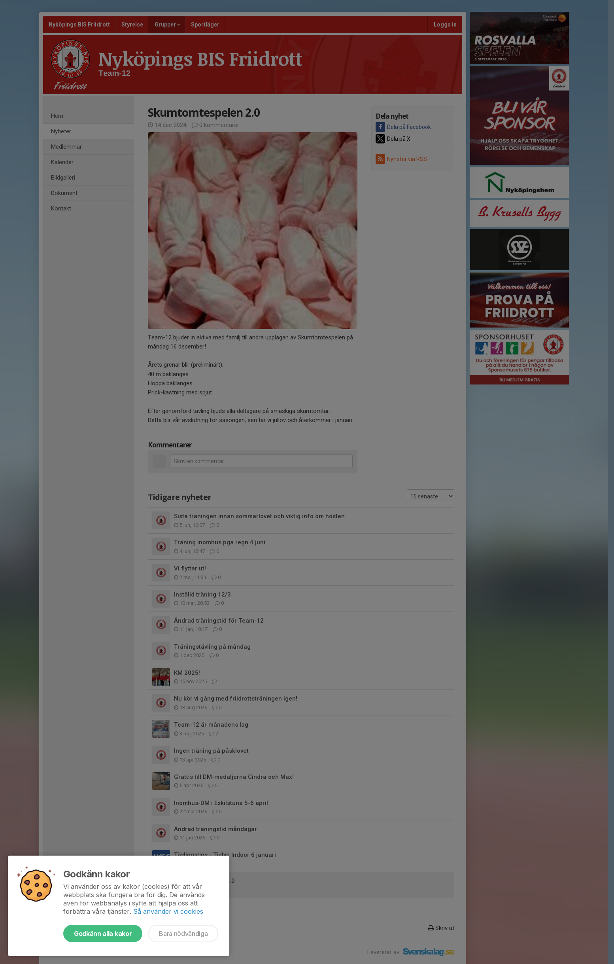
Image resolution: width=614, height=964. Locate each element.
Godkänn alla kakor (103, 933)
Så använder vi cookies (168, 911)
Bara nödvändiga (183, 933)
